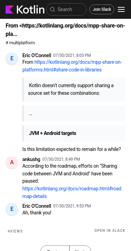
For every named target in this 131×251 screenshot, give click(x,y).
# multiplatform (20, 42)
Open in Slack (109, 231)
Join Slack (102, 9)
